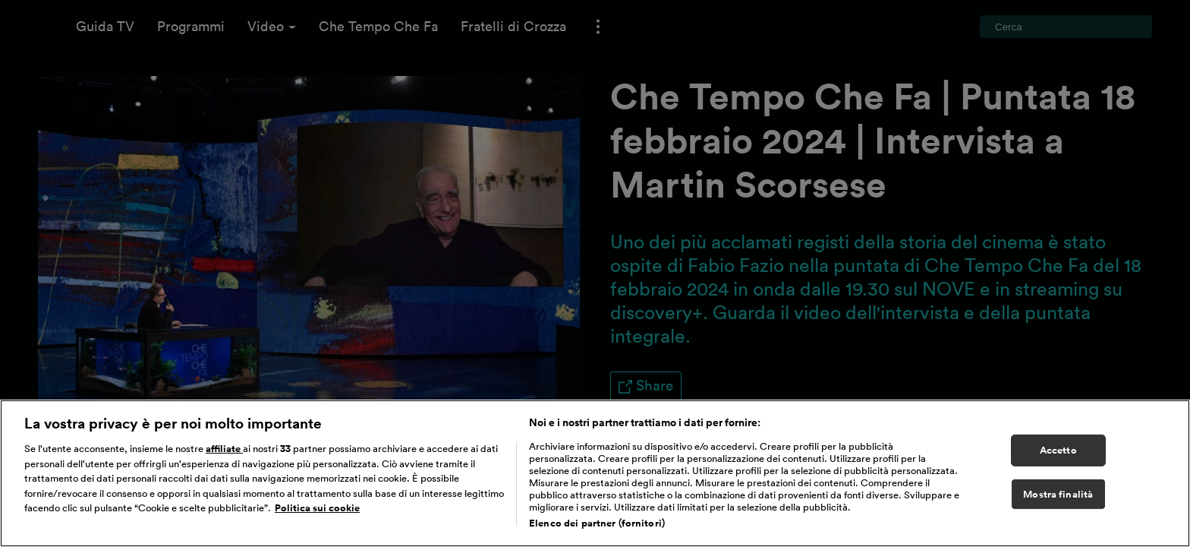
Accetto (1058, 465)
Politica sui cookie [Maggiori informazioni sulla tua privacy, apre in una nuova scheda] (317, 523)
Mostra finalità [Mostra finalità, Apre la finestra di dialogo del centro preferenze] (1058, 509)
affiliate (224, 464)
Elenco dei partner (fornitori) (597, 538)
